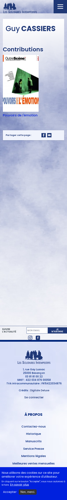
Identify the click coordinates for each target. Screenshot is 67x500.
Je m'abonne (57, 330)
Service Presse (33, 449)
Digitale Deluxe (39, 390)
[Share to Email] (49, 135)
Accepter (10, 494)
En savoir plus (19, 486)
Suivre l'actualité (9, 330)
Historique (33, 434)
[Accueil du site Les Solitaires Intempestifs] (33, 8)
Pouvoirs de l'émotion (20, 115)
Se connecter (34, 397)
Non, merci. (27, 493)
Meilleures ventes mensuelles (34, 463)
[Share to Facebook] (43, 135)
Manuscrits (34, 441)
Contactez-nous (33, 426)
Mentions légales (33, 456)
